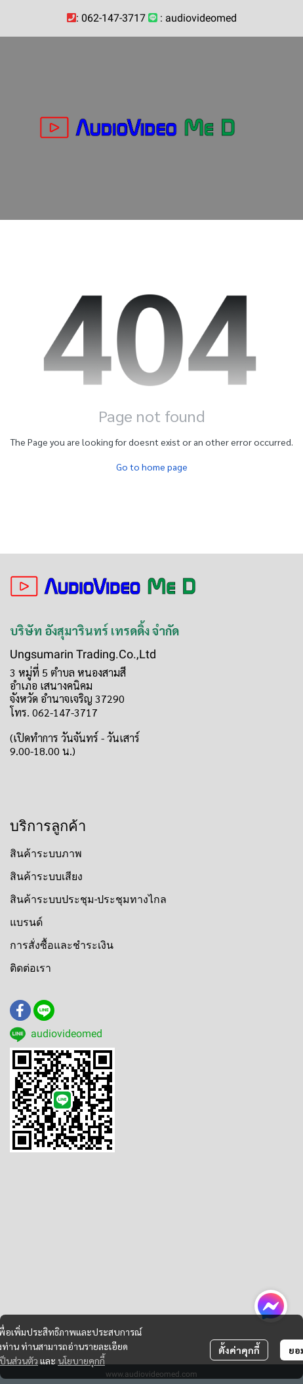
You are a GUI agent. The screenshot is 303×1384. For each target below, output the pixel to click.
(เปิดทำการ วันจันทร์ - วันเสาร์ (75, 738)
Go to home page (152, 466)
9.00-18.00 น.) (42, 751)
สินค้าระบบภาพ (46, 853)
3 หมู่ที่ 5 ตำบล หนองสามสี (68, 672)
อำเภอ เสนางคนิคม (51, 685)
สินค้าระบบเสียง (46, 876)
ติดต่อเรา (30, 968)
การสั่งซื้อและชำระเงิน (61, 945)
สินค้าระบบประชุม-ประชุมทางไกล (88, 899)
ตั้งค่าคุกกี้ (239, 1350)
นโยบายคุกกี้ (81, 1360)
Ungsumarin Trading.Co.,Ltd (83, 654)
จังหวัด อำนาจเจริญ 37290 (67, 698)
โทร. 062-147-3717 (54, 712)
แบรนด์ (26, 922)
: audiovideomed (198, 18)
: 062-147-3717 (111, 18)
